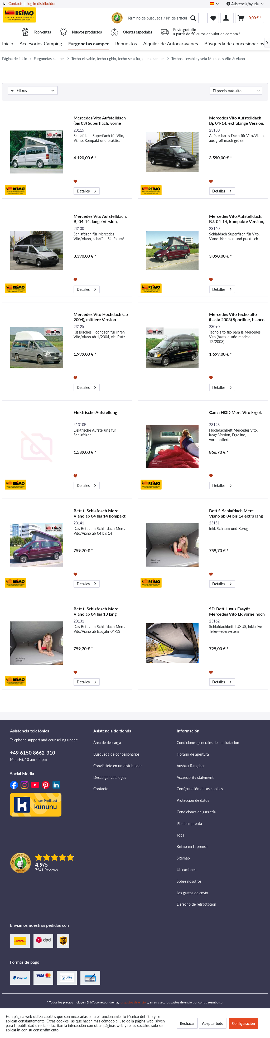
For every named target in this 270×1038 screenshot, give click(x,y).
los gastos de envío (133, 1002)
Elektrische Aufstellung (95, 412)
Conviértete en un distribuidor (117, 766)
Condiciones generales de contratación (208, 742)
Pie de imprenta (189, 823)
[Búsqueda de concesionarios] (234, 43)
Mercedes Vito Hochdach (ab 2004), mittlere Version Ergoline (101, 317)
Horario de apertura (193, 754)
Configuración (243, 1023)
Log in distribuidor (41, 3)
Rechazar (187, 1023)
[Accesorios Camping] (41, 43)
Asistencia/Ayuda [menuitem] (243, 4)
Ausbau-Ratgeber (191, 766)
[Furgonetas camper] (88, 43)
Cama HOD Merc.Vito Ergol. (235, 412)
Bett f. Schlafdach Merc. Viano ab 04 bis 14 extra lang (236, 513)
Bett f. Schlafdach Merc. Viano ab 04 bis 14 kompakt (100, 513)
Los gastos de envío (192, 893)
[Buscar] (193, 18)
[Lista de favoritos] (213, 18)
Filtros (19, 90)
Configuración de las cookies (200, 788)
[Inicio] (7, 43)
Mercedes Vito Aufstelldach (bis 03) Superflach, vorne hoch (100, 120)
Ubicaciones (186, 869)
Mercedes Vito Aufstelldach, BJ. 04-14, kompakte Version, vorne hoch (236, 219)
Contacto (15, 3)
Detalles (86, 190)
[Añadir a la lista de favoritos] (76, 181)
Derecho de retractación (196, 904)
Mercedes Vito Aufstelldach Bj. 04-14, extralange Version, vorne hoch (236, 120)
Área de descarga (107, 742)
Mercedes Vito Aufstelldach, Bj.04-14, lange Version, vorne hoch (100, 219)
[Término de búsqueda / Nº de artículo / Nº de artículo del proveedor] (162, 18)
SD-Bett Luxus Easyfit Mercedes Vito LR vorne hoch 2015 (237, 611)
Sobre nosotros (189, 881)
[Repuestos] (126, 43)
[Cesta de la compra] (249, 18)
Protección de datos (193, 800)
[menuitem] (162, 18)
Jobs (180, 835)
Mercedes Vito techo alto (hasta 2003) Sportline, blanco (236, 317)
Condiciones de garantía (196, 812)
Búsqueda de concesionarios (116, 754)
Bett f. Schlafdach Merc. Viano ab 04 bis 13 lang (96, 611)
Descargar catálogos (109, 777)
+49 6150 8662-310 (32, 753)
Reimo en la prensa (192, 846)
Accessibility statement (195, 777)
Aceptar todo (212, 1023)
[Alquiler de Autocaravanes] (170, 43)
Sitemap (183, 858)
